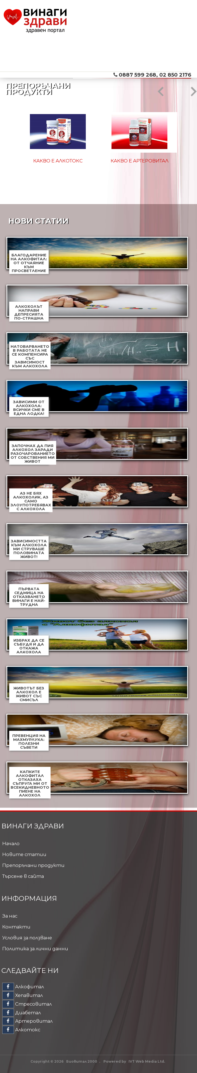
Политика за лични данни (35, 948)
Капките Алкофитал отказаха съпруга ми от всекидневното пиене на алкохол (30, 783)
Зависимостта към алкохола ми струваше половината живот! (29, 549)
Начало (11, 843)
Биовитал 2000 (81, 1061)
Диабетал (21, 1012)
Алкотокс (21, 1029)
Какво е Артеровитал (139, 161)
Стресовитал (27, 1004)
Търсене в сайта (23, 876)
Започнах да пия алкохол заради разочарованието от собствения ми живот (33, 453)
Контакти (16, 927)
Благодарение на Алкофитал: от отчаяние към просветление (29, 263)
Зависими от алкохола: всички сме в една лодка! (28, 408)
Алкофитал (23, 986)
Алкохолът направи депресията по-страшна (29, 312)
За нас (9, 916)
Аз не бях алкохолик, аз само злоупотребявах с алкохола (31, 501)
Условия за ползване (27, 937)
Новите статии (24, 854)
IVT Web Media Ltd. (147, 1061)
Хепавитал (22, 995)
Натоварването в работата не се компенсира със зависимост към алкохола (30, 356)
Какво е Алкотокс (58, 161)
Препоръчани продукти (33, 865)
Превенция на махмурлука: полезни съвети (29, 741)
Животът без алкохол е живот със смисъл (28, 694)
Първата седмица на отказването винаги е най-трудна (28, 597)
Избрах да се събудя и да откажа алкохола (28, 646)
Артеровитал (27, 1021)
